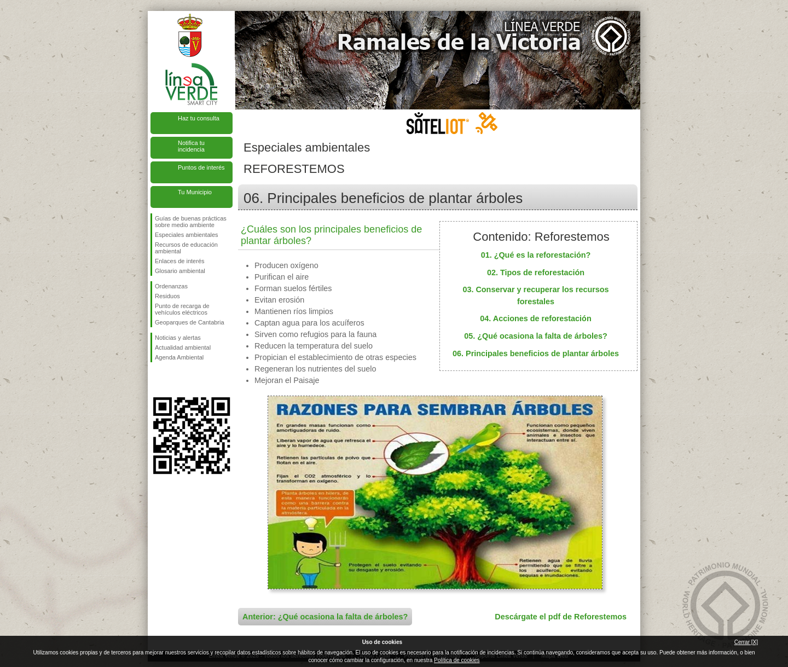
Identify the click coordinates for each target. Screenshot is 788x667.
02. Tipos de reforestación (535, 272)
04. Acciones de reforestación (535, 318)
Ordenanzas (171, 286)
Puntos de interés (201, 167)
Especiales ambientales (186, 234)
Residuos (167, 296)
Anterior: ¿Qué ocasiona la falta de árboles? (325, 616)
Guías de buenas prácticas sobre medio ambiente (191, 221)
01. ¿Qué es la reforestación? (536, 255)
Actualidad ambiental (183, 347)
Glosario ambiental (180, 271)
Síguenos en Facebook (157, 379)
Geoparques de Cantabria (189, 322)
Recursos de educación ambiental (186, 247)
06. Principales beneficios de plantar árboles (536, 353)
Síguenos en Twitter (175, 379)
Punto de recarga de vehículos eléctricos (182, 309)
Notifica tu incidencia (191, 146)
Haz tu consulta (198, 118)
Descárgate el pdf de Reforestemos (561, 616)
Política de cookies (456, 660)
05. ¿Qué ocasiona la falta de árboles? (535, 336)
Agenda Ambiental (179, 357)
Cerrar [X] (746, 642)
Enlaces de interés (180, 261)
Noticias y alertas (178, 337)
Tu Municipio (195, 192)
